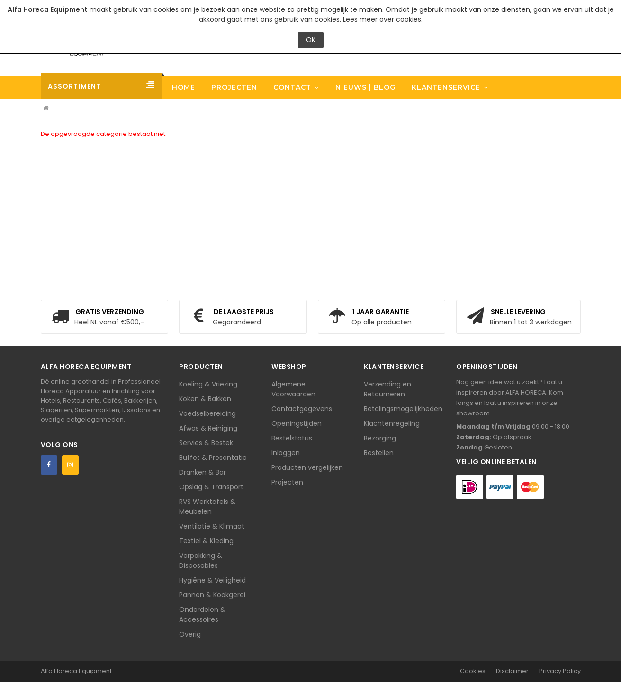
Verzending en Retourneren (387, 389)
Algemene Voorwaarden (293, 389)
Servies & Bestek (206, 443)
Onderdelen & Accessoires (202, 614)
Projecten (287, 482)
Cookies (473, 670)
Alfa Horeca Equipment (77, 670)
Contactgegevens (301, 408)
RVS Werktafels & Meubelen (207, 506)
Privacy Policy (560, 670)
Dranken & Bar (202, 472)
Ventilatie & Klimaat (211, 526)
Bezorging (380, 438)
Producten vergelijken (307, 467)
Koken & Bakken (205, 399)
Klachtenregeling (392, 423)
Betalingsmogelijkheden (403, 408)
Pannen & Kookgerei (212, 595)
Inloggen (285, 453)
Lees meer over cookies (382, 19)
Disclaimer (512, 670)
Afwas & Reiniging (208, 428)
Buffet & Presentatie (213, 457)
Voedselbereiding (207, 413)
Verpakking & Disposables (200, 560)
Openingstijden (296, 423)
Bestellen (379, 453)
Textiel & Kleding (206, 541)
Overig (190, 634)
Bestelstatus (291, 438)
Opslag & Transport (211, 487)
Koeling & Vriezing (208, 384)
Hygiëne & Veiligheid (212, 580)
